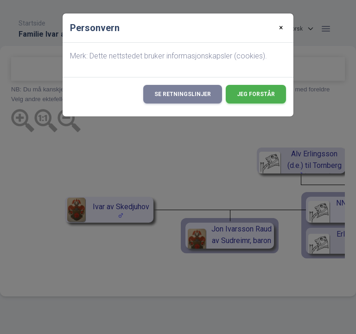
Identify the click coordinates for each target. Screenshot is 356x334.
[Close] (281, 27)
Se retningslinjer (182, 94)
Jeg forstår (256, 94)
